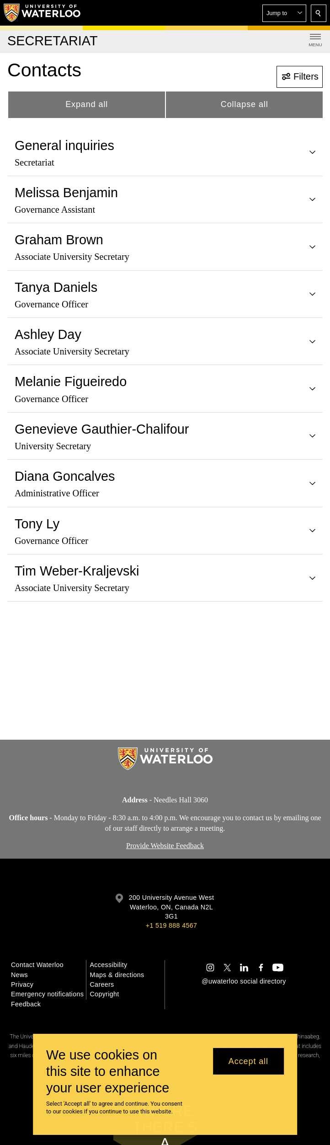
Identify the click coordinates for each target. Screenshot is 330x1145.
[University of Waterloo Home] (42, 13)
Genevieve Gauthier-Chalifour (102, 429)
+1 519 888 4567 (171, 925)
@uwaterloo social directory (244, 981)
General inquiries (64, 145)
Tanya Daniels (56, 287)
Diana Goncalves (65, 476)
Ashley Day (48, 334)
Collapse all (244, 104)
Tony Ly (37, 523)
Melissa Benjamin (66, 192)
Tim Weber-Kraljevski (77, 571)
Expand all (86, 104)
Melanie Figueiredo (71, 381)
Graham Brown (59, 239)
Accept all (248, 1061)
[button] (284, 13)
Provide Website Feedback (165, 846)
